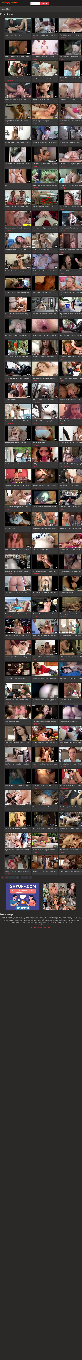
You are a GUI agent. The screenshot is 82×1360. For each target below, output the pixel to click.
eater (8, 874)
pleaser (36, 681)
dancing (9, 638)
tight (62, 681)
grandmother (11, 59)
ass (35, 252)
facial (63, 230)
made (63, 102)
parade (9, 381)
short (35, 616)
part (62, 59)
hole (35, 852)
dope (62, 702)
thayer (9, 230)
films (62, 809)
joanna (9, 745)
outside (63, 638)
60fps (36, 359)
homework (64, 295)
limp (8, 123)
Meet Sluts (6, 9)
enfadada (64, 316)
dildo (62, 80)
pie (35, 702)
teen (35, 659)
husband (37, 574)
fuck (35, 423)
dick (8, 37)
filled (62, 123)
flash (62, 509)
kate (35, 788)
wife (35, 295)
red (62, 423)
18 (30, 877)
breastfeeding (65, 466)
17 (26, 877)
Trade (48, 927)
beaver (63, 616)
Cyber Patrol (37, 924)
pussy (36, 381)
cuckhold (9, 166)
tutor (35, 874)
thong (63, 188)
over (62, 209)
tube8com (10, 423)
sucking (63, 145)
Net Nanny (45, 924)
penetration (10, 80)
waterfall (36, 338)
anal (35, 273)
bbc (8, 702)
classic (9, 316)
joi (62, 552)
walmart (9, 574)
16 (23, 877)
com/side (37, 638)
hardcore (37, 402)
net (8, 509)
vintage (36, 445)
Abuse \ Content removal (38, 927)
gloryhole (37, 724)
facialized (64, 766)
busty (63, 831)
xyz (35, 37)
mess (63, 166)
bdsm (63, 252)
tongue (9, 145)
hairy (35, 123)
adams (63, 37)
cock (62, 338)
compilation (65, 788)
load (35, 466)
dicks (63, 273)
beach (9, 616)
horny (36, 188)
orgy (35, 488)
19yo (35, 166)
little (62, 359)
